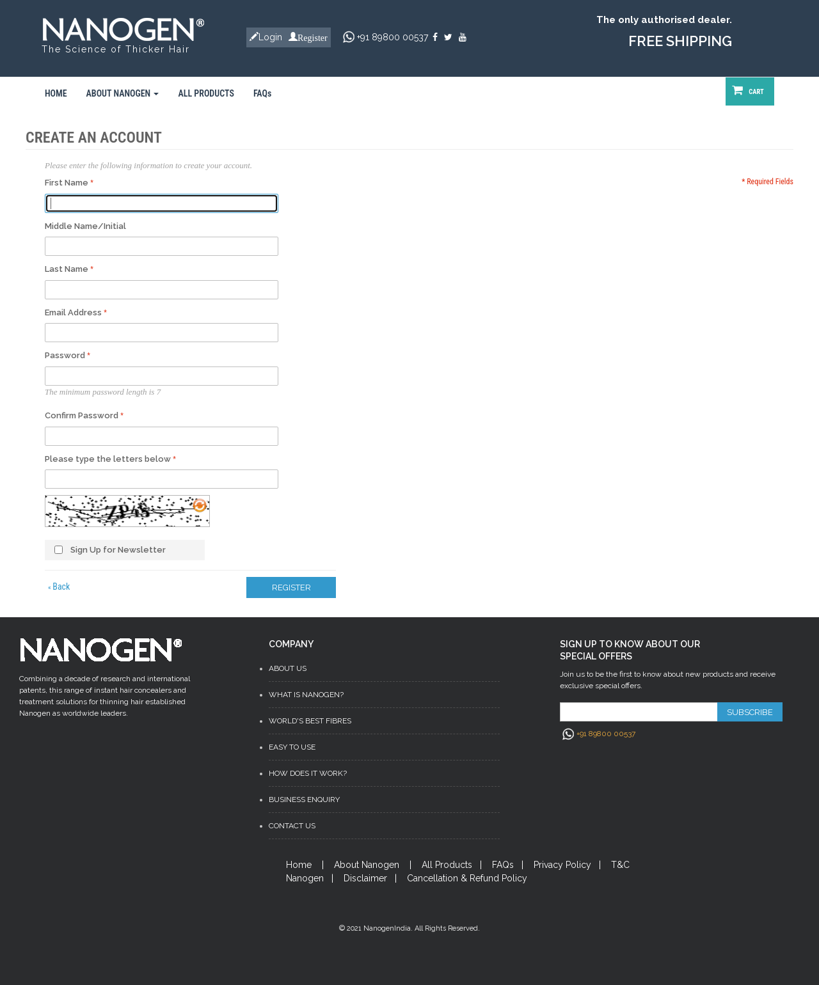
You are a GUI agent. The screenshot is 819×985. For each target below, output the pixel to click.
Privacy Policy (562, 865)
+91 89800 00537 (392, 37)
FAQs (262, 93)
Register (313, 36)
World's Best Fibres (310, 720)
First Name (66, 182)
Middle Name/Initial (85, 226)
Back (59, 586)
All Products (447, 865)
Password (65, 355)
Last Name (66, 269)
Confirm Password (81, 415)
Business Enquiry (304, 799)
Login (270, 37)
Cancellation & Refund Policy (467, 878)
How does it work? (308, 773)
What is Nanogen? (306, 694)
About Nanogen (366, 865)
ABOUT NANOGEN (122, 93)
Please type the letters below (108, 459)
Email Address (73, 312)
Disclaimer (365, 878)
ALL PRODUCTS (206, 93)
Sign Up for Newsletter (118, 550)
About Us (287, 668)
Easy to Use (292, 747)
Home (299, 865)
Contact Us (292, 825)
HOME (56, 93)
